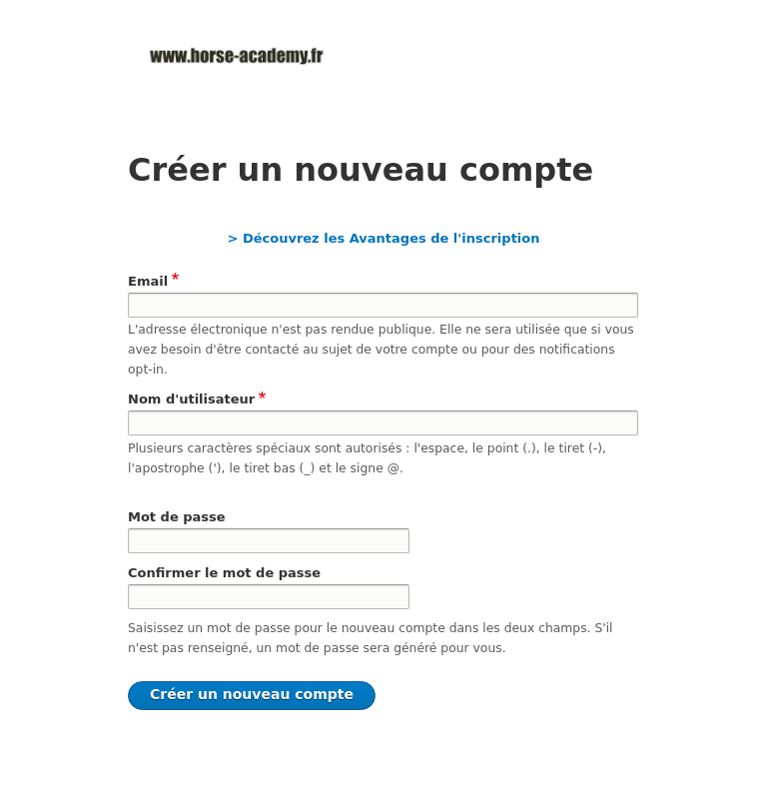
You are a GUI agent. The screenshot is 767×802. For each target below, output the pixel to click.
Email (148, 281)
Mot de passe (177, 516)
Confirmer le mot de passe (224, 572)
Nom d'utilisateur (191, 399)
